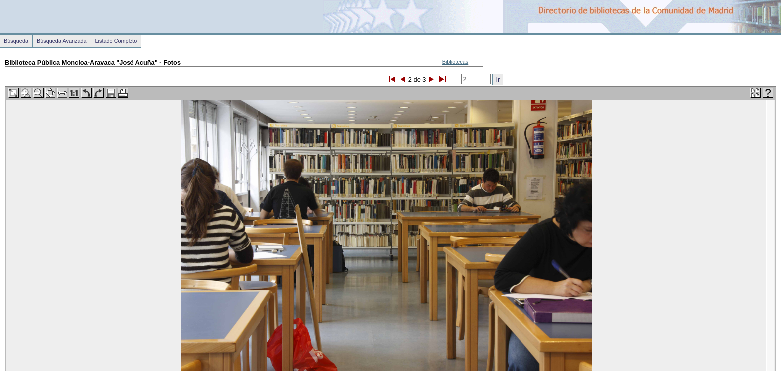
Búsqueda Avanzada (62, 41)
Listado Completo (116, 41)
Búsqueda (16, 41)
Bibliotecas (455, 62)
